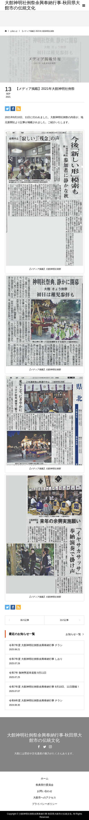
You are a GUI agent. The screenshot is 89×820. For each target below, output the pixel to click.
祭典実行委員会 (44, 784)
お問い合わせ (44, 791)
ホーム (44, 778)
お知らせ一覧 (73, 634)
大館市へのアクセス (44, 797)
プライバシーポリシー (44, 803)
